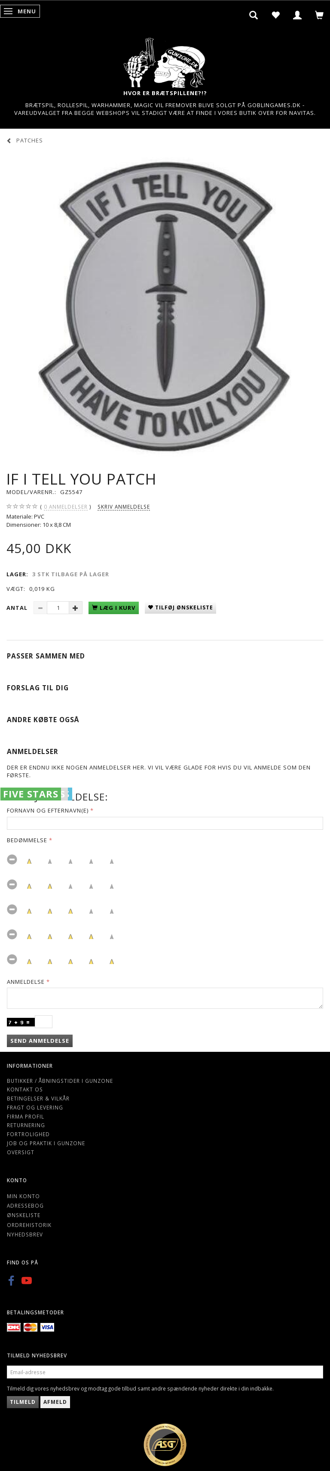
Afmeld (55, 1402)
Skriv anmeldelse (124, 506)
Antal (17, 608)
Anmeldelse (26, 982)
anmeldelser (66, 506)
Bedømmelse (27, 840)
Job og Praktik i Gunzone (46, 1143)
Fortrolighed (28, 1134)
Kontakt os (25, 1089)
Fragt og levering (35, 1107)
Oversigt (20, 1152)
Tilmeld (23, 1402)
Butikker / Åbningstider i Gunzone (60, 1080)
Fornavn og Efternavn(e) (48, 810)
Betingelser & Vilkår (38, 1098)
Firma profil (25, 1116)
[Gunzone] (165, 60)
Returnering (26, 1125)
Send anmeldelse (39, 1041)
